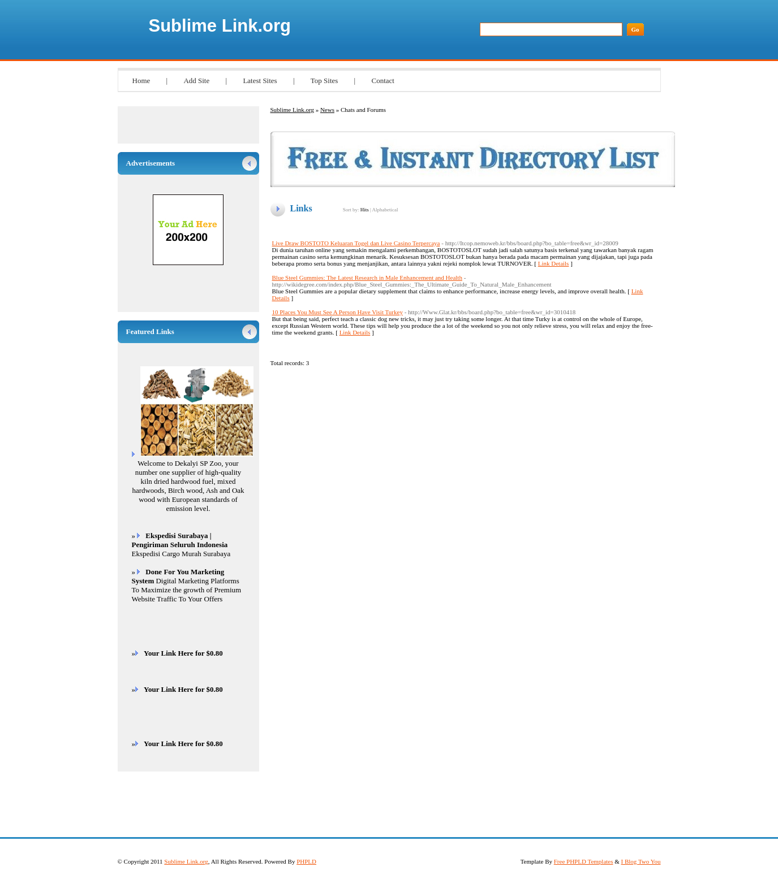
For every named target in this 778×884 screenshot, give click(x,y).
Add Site (196, 80)
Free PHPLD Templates (583, 861)
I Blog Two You (641, 861)
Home (141, 80)
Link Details (553, 263)
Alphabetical (385, 210)
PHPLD (306, 861)
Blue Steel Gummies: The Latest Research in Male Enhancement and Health (367, 277)
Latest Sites (260, 80)
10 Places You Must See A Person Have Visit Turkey (337, 312)
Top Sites (324, 80)
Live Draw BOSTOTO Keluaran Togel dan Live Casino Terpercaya (356, 243)
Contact (382, 80)
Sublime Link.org (220, 26)
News (327, 109)
